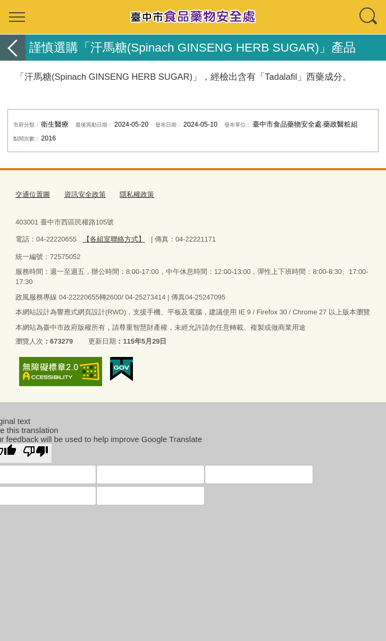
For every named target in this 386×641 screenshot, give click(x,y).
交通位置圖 (32, 194)
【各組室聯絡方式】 (113, 239)
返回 (13, 48)
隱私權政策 (137, 194)
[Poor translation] (36, 452)
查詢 (369, 17)
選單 (17, 17)
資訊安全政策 (85, 194)
